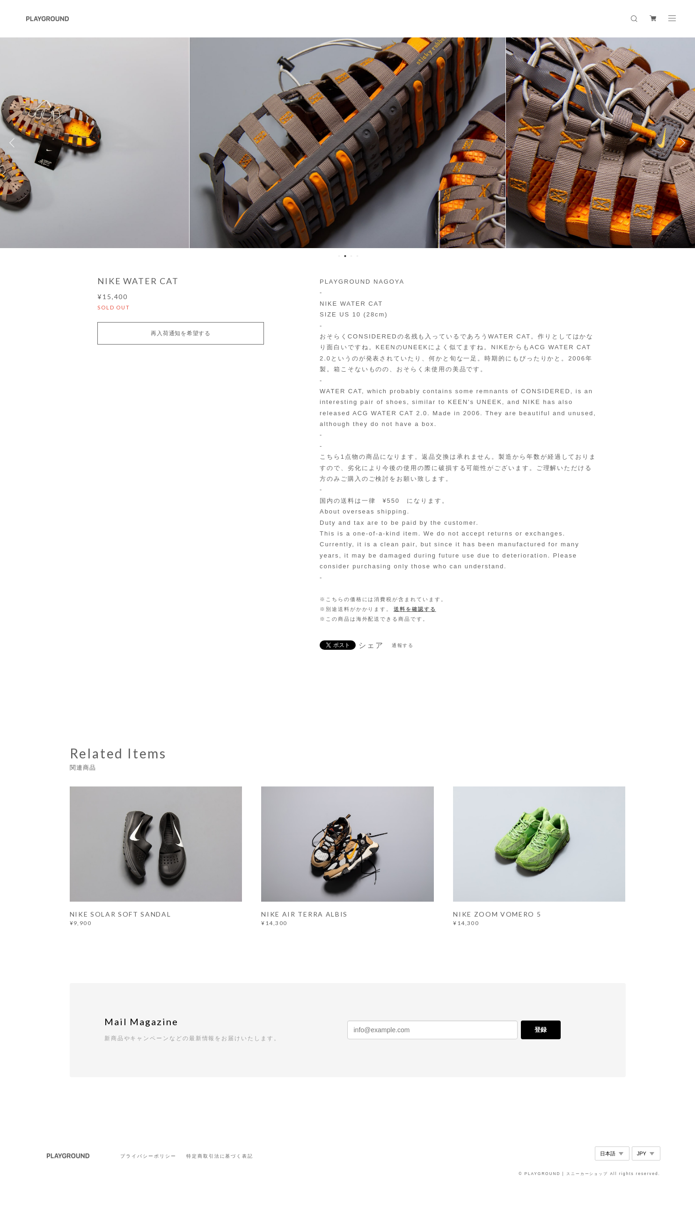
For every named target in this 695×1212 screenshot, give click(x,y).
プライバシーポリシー (148, 1156)
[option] (347, 142)
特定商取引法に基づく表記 (219, 1156)
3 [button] (351, 256)
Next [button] (681, 142)
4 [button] (357, 256)
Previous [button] (14, 142)
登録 (540, 1029)
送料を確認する (415, 609)
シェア (371, 645)
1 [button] (339, 256)
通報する (403, 645)
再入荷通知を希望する (180, 333)
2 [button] (345, 256)
